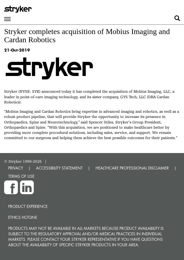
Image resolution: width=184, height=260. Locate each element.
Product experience (28, 206)
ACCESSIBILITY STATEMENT (59, 168)
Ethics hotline (22, 217)
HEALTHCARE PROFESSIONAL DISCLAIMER (132, 168)
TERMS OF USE (21, 176)
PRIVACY (15, 168)
